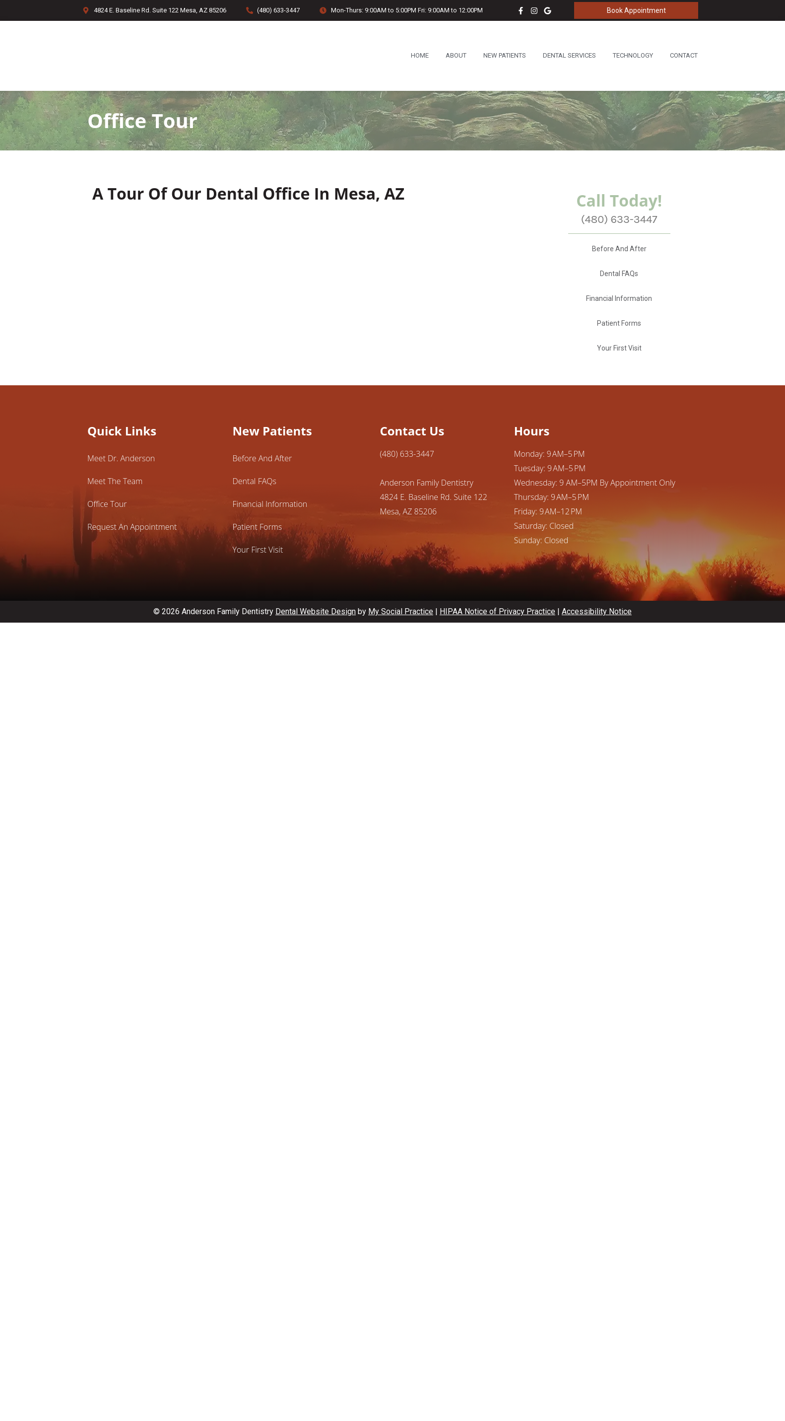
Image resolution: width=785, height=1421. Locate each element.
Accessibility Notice (597, 638)
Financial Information (619, 325)
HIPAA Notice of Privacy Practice (497, 638)
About (456, 55)
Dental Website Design (315, 638)
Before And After (619, 276)
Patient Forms (619, 350)
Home (420, 55)
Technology (633, 55)
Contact (684, 55)
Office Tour (107, 530)
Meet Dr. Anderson (121, 485)
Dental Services (569, 55)
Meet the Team (114, 507)
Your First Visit (619, 375)
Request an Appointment (132, 553)
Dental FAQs (619, 300)
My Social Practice (400, 638)
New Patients (504, 55)
